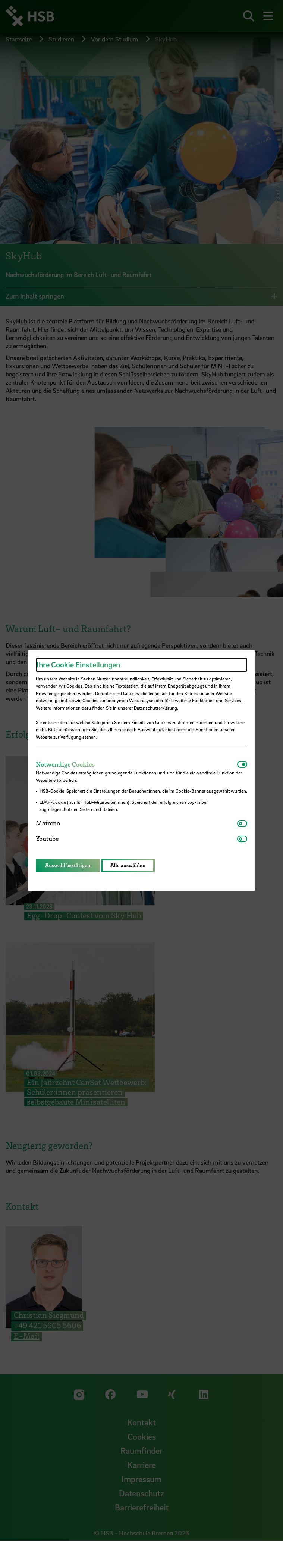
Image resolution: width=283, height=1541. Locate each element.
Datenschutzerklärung (155, 708)
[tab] (136, 764)
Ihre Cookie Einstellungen (78, 664)
